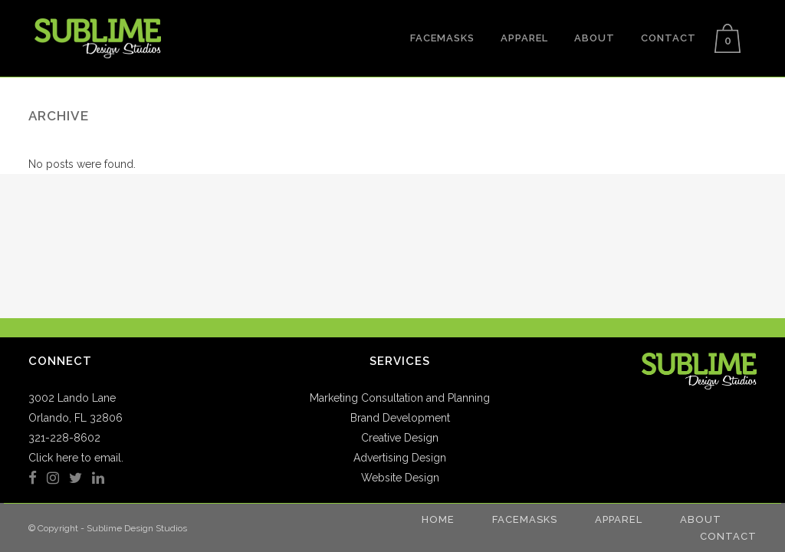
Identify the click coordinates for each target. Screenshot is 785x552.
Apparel (618, 519)
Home (438, 519)
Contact (728, 536)
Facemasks (524, 519)
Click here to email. (75, 458)
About (700, 519)
